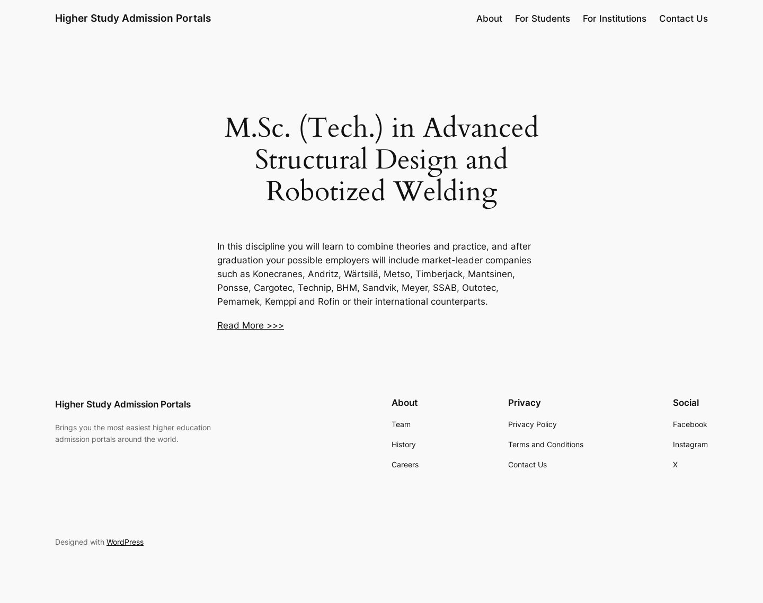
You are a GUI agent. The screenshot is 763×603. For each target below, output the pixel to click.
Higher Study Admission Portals (133, 18)
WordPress (125, 541)
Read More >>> (250, 325)
